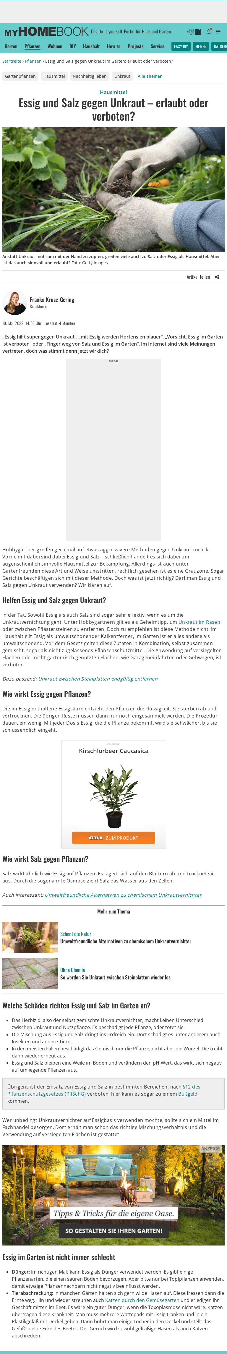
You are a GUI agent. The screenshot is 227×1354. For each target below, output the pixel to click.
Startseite (11, 61)
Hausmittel (54, 76)
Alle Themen (150, 76)
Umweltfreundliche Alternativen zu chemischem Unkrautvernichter (123, 895)
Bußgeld (187, 1094)
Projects (136, 46)
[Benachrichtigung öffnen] (208, 31)
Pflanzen (32, 46)
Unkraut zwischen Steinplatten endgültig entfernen (98, 679)
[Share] (217, 277)
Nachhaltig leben (90, 76)
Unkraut (122, 76)
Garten (11, 46)
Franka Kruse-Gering (52, 299)
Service (157, 46)
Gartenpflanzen (20, 76)
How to (114, 46)
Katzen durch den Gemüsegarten (142, 1300)
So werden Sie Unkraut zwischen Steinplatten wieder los (115, 977)
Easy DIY (181, 46)
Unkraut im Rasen (199, 622)
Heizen (201, 46)
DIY (72, 46)
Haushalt (91, 46)
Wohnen (55, 46)
